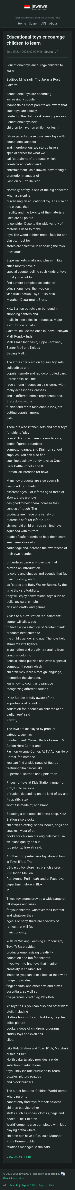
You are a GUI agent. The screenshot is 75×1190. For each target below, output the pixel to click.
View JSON (14, 1157)
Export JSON (46, 1185)
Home (22, 23)
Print (27, 1157)
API (43, 23)
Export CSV (28, 1185)
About (53, 23)
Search (33, 23)
